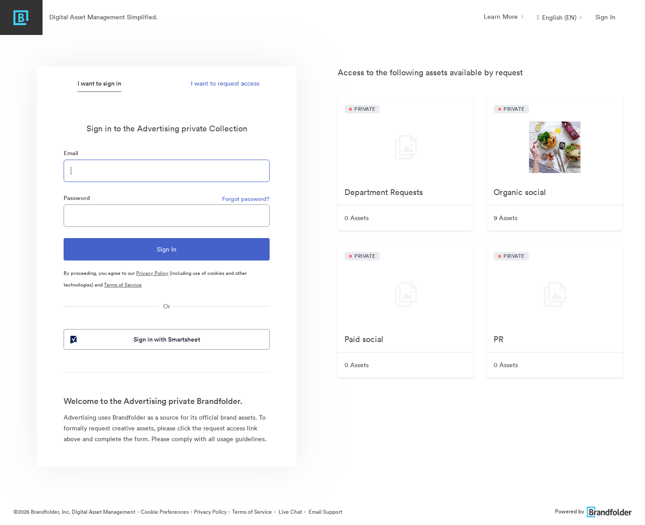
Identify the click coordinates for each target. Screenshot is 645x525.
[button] (559, 17)
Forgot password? (246, 199)
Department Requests (383, 192)
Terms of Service (123, 284)
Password (77, 198)
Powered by (593, 511)
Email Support (324, 512)
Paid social (363, 339)
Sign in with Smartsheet (134, 339)
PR (498, 339)
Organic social (520, 192)
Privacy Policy (152, 273)
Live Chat (289, 512)
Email (71, 153)
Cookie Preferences (165, 512)
